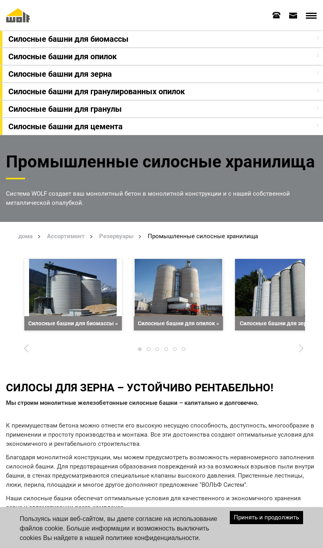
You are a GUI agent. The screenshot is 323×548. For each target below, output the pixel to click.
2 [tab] (148, 350)
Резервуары (116, 235)
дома (25, 235)
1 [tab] (139, 350)
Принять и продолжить (266, 517)
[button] (162, 38)
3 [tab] (157, 350)
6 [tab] (183, 350)
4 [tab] (166, 350)
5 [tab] (174, 350)
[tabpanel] (73, 294)
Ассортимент (66, 235)
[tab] (276, 14)
